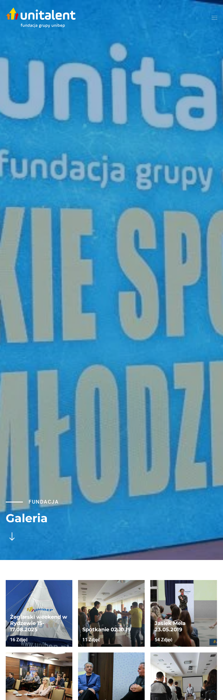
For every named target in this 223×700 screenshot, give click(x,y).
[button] (214, 17)
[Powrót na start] (41, 17)
